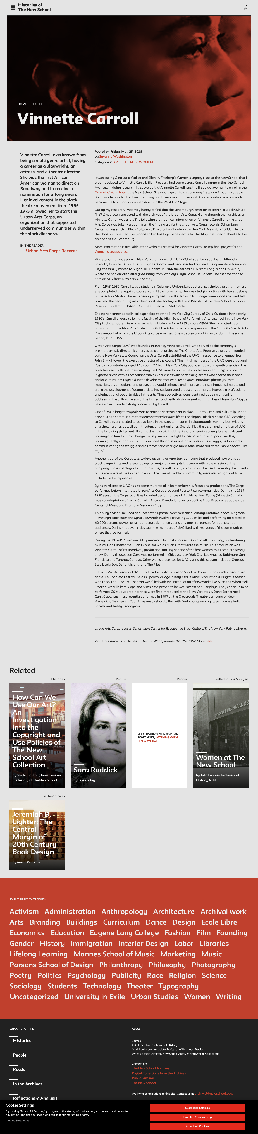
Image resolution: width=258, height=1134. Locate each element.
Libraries (214, 944)
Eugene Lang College (124, 933)
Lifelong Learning (38, 954)
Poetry (20, 976)
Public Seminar (143, 1078)
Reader (20, 1070)
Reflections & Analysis (35, 1098)
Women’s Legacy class (111, 251)
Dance (156, 923)
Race (155, 976)
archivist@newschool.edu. (214, 1093)
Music (211, 954)
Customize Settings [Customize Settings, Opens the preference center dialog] (197, 1111)
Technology (102, 986)
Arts (117, 162)
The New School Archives (150, 1068)
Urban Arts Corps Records (52, 251)
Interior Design (143, 944)
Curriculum (121, 923)
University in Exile (94, 997)
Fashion (178, 933)
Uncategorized (33, 997)
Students (62, 986)
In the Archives (27, 1084)
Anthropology (124, 912)
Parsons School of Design (51, 965)
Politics (49, 976)
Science (214, 976)
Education (67, 933)
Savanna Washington (115, 156)
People (37, 104)
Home (22, 104)
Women (146, 162)
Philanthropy (121, 965)
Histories (22, 1041)
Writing (229, 997)
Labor (184, 944)
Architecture (174, 912)
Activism (24, 912)
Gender (21, 944)
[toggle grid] (12, 7)
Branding (44, 923)
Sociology (25, 986)
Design (184, 923)
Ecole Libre (219, 923)
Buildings (81, 923)
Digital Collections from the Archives (159, 1073)
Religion (182, 976)
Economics (27, 933)
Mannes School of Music (114, 954)
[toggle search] (246, 7)
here (209, 641)
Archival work (223, 912)
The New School (34, 10)
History (52, 944)
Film (203, 933)
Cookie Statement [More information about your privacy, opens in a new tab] (18, 1124)
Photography (214, 965)
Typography (179, 986)
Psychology (86, 976)
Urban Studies (154, 997)
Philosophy (167, 965)
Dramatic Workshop (110, 192)
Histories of (30, 5)
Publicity (126, 976)
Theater (130, 162)
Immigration (92, 944)
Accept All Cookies (197, 1130)
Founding (232, 933)
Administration (69, 912)
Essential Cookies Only (197, 1121)
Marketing (178, 954)
